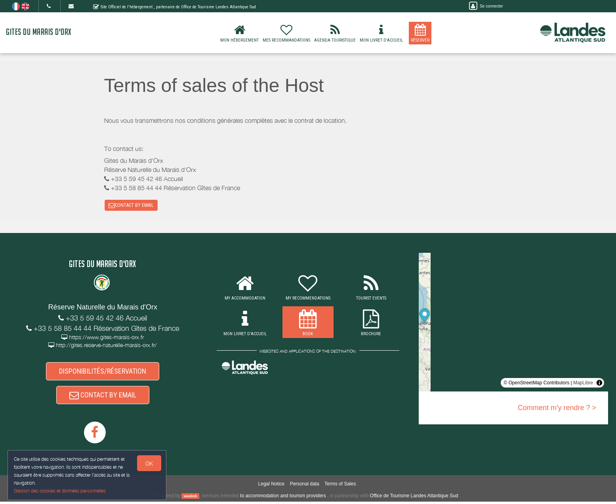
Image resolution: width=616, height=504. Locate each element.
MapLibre (583, 383)
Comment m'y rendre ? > (557, 408)
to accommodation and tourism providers (283, 497)
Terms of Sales (340, 486)
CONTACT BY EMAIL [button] (131, 205)
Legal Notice (271, 486)
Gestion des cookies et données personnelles (60, 491)
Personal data (304, 486)
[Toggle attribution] (599, 383)
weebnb (190, 498)
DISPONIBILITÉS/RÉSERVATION (102, 372)
